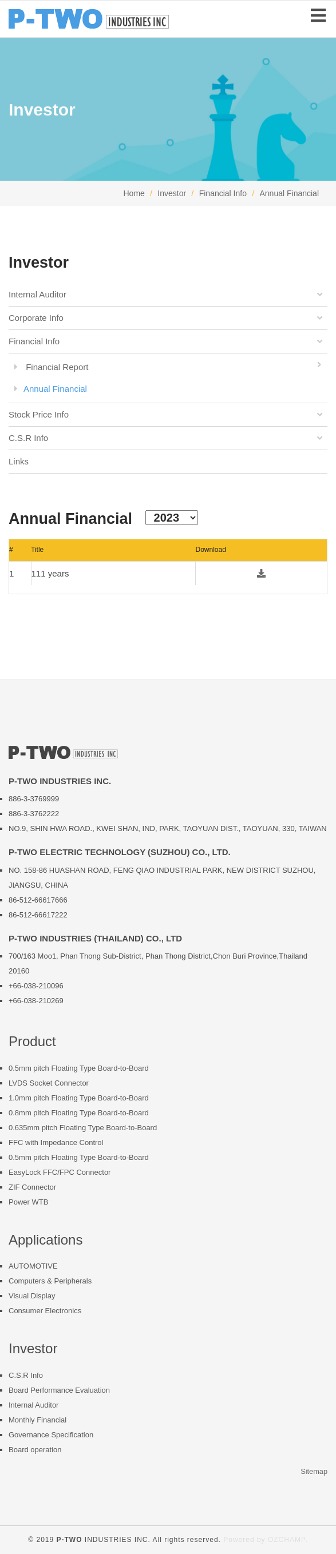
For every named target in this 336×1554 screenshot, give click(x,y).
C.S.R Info (167, 438)
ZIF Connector (32, 1187)
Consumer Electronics (45, 1310)
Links (19, 461)
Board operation (35, 1449)
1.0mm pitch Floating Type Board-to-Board (79, 1098)
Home (133, 193)
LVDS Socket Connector (49, 1083)
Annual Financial (289, 193)
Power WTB (28, 1202)
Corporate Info (167, 318)
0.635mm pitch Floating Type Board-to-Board (83, 1127)
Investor (171, 193)
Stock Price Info (167, 415)
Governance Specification (51, 1434)
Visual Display (32, 1295)
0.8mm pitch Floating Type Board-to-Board (79, 1112)
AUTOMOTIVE (33, 1266)
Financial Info (223, 193)
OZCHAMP (286, 1540)
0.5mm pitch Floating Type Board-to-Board (79, 1068)
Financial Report (170, 365)
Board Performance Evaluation (59, 1390)
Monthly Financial (37, 1420)
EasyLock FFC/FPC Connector (59, 1172)
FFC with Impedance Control (56, 1142)
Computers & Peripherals (50, 1281)
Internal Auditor (167, 295)
